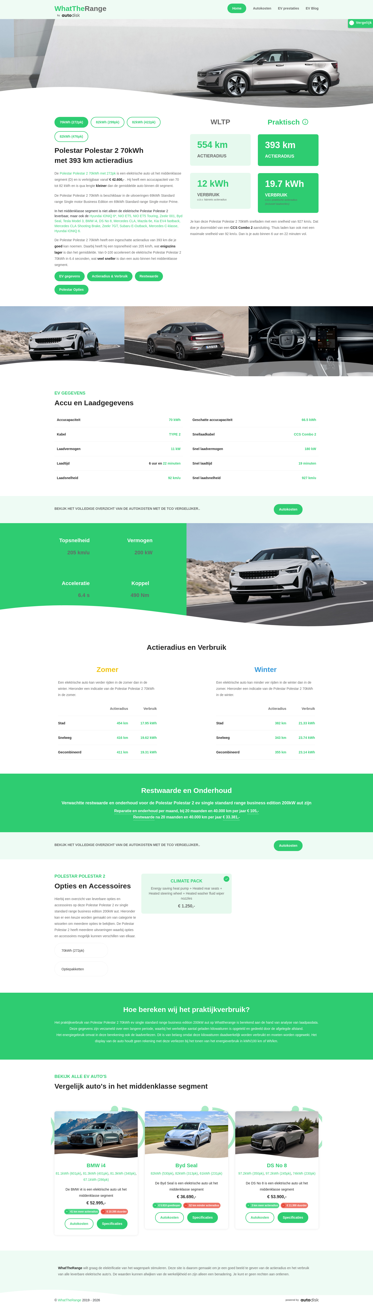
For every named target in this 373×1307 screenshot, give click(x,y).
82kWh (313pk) (186, 1173)
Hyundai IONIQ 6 (67, 231)
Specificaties (112, 1223)
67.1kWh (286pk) (96, 1179)
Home (236, 8)
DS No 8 (106, 221)
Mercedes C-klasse (163, 226)
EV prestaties (288, 8)
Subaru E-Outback (134, 226)
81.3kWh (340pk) (123, 1173)
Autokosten (262, 8)
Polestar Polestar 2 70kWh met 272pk (88, 173)
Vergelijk (360, 22)
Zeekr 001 (168, 216)
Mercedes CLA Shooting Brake (78, 226)
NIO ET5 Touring (146, 216)
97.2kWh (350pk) (251, 1173)
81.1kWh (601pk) (68, 1173)
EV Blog (312, 8)
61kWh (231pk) (211, 1173)
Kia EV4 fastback (167, 221)
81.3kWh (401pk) (95, 1173)
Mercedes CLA (125, 221)
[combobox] (81, 950)
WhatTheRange (69, 1300)
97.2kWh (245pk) (278, 1173)
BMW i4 (92, 221)
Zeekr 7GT (110, 226)
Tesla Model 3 (74, 221)
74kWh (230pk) (304, 1173)
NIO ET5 (125, 216)
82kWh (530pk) (162, 1173)
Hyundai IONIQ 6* (104, 216)
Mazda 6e (145, 221)
